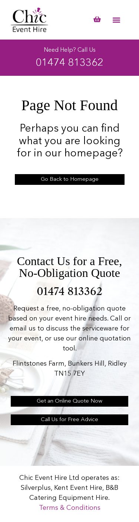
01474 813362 (69, 63)
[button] (116, 20)
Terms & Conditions (69, 508)
